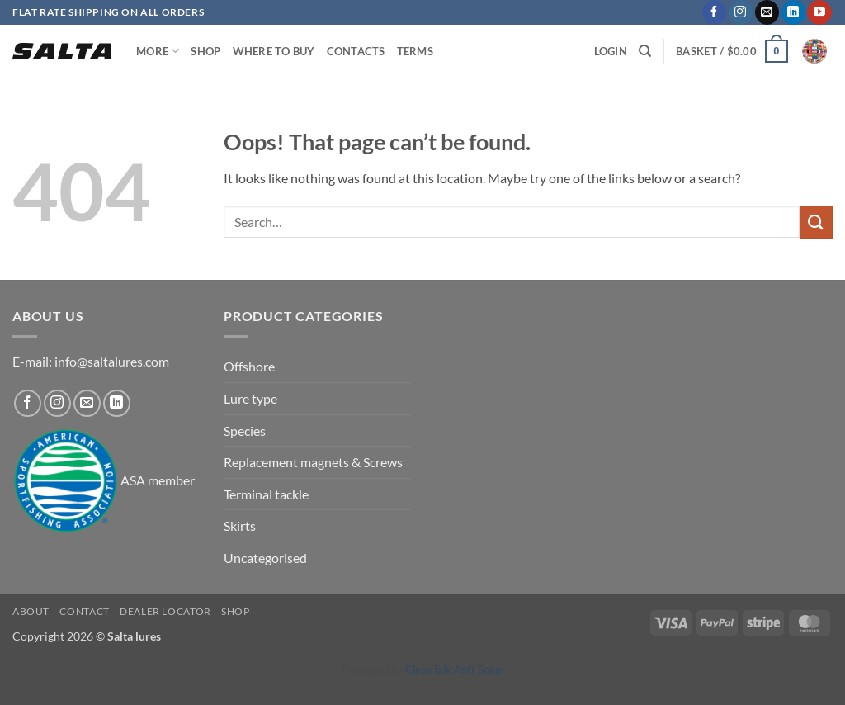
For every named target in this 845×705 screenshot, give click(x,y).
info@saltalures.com (111, 361)
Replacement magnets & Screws (313, 462)
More (157, 51)
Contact (84, 611)
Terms (415, 51)
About (31, 611)
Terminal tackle (266, 494)
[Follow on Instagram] (741, 12)
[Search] (645, 51)
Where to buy (274, 51)
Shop (205, 51)
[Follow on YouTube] (819, 12)
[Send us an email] (767, 12)
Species (245, 430)
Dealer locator (165, 611)
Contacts (356, 51)
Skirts (240, 525)
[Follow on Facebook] (714, 12)
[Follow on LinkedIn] (793, 12)
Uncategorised (265, 557)
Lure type (250, 398)
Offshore (249, 366)
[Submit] (816, 222)
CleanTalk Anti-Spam (454, 669)
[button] (732, 51)
